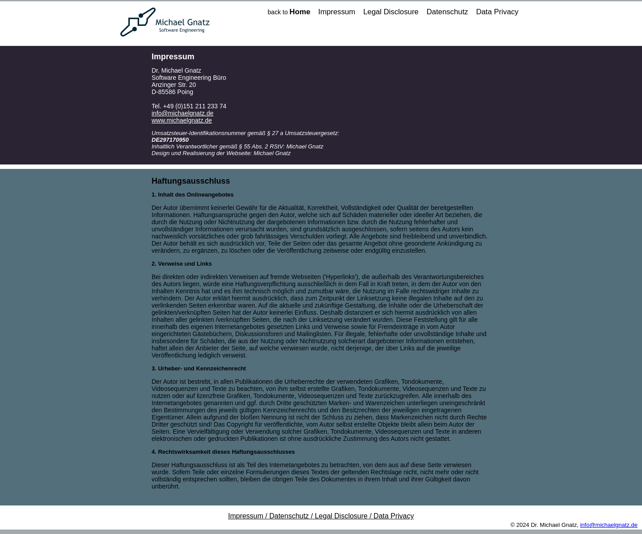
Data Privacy (497, 12)
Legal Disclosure (391, 12)
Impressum (336, 12)
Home (299, 12)
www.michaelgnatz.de (182, 120)
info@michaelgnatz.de (183, 113)
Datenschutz (447, 12)
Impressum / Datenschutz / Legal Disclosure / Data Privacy (321, 516)
